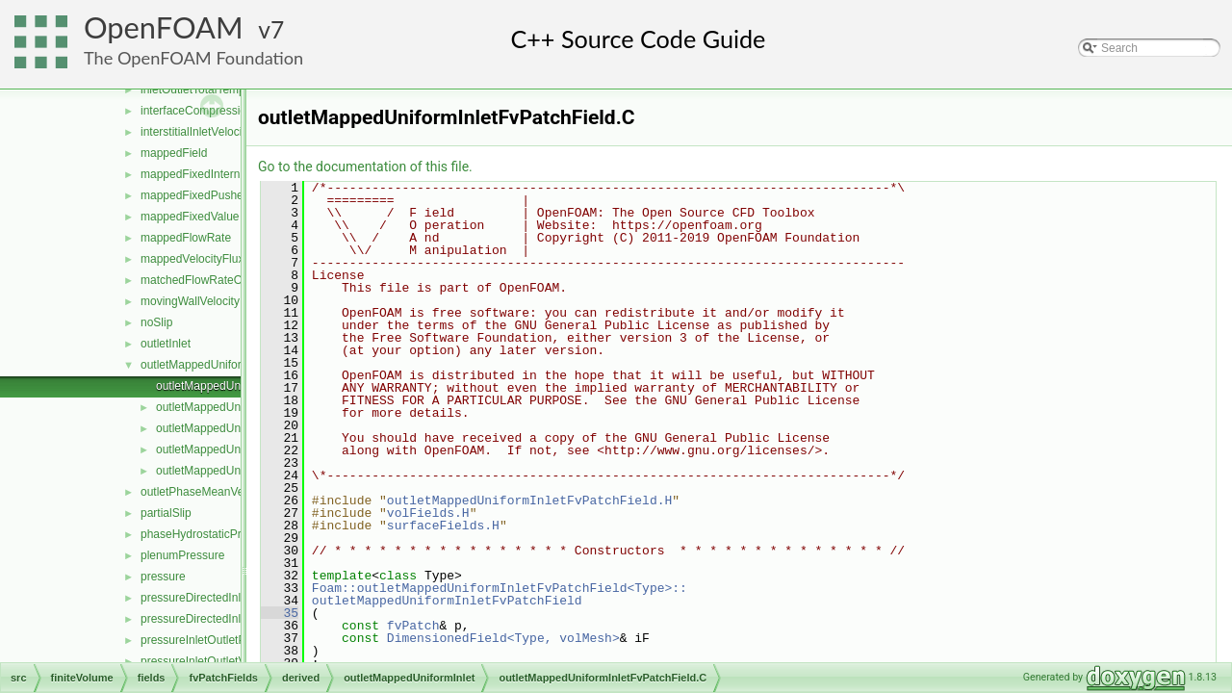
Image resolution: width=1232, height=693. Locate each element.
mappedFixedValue (190, 216)
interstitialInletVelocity (196, 132)
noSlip (156, 322)
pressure (163, 576)
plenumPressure (182, 555)
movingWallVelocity (190, 301)
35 (279, 613)
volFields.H (428, 513)
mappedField (174, 153)
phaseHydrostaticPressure (208, 534)
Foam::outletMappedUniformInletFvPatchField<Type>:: (499, 588)
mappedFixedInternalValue (209, 174)
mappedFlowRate (186, 237)
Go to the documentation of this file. (365, 166)
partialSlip (166, 513)
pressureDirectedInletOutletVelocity (231, 597)
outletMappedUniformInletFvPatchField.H (529, 500)
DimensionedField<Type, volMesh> (503, 638)
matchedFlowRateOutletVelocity (222, 280)
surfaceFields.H (443, 525)
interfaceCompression (197, 110)
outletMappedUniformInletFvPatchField (447, 600)
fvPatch (413, 625)
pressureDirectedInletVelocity (215, 619)
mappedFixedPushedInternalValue (229, 195)
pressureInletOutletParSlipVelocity (228, 640)
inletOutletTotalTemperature (211, 89)
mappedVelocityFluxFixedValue (221, 259)
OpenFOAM (164, 27)
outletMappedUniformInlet (206, 365)
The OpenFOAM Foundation (193, 57)
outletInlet (166, 343)
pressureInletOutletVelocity (209, 661)
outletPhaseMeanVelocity (205, 492)
